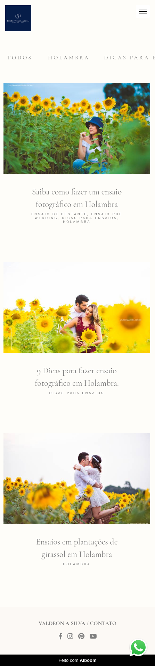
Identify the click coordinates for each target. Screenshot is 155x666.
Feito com (77, 660)
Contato (103, 623)
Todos (19, 57)
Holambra (69, 57)
